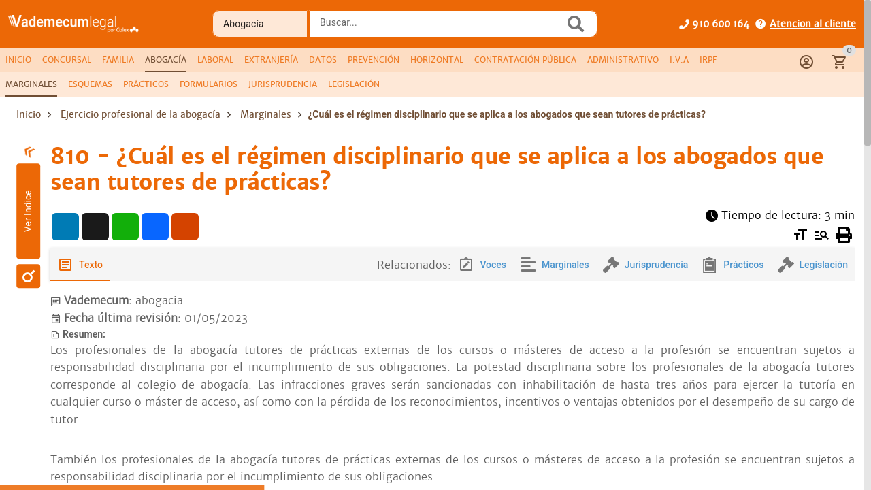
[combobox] (440, 28)
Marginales (265, 114)
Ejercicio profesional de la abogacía (140, 114)
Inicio (28, 114)
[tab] (18, 60)
